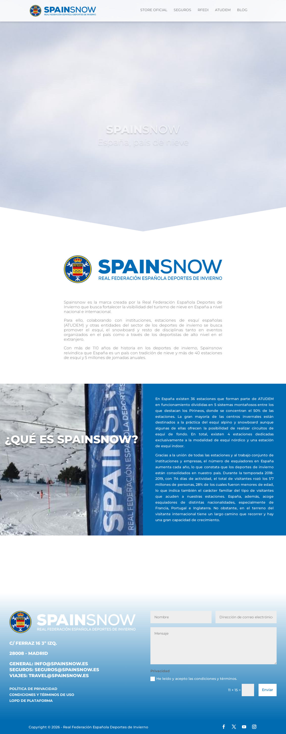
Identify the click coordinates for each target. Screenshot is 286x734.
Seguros (182, 10)
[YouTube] (244, 727)
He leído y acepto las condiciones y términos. (193, 678)
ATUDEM (223, 10)
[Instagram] (254, 727)
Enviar (267, 690)
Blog (242, 10)
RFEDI (203, 10)
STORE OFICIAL (153, 10)
